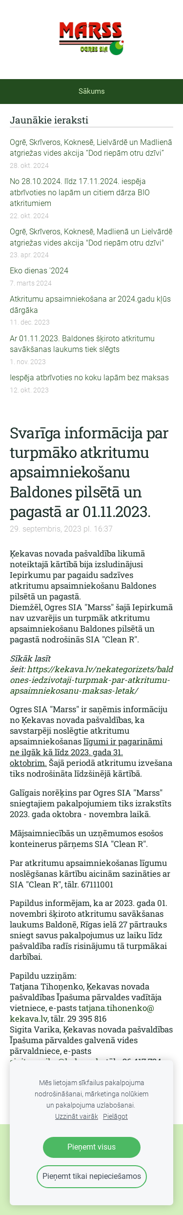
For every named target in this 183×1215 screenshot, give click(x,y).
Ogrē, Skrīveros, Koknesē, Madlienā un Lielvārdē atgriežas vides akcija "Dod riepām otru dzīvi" (91, 237)
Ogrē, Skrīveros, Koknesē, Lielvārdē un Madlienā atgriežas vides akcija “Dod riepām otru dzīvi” (91, 148)
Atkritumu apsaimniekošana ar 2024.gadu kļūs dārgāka (90, 304)
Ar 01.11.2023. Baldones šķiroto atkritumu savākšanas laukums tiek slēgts (82, 344)
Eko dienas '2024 (39, 270)
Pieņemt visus (91, 1147)
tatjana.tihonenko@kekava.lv (82, 1013)
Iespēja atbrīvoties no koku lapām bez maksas (89, 377)
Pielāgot (115, 1116)
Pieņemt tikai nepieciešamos (91, 1176)
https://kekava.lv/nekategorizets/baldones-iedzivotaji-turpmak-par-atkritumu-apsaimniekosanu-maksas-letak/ (91, 679)
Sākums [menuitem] (92, 91)
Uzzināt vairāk (76, 1116)
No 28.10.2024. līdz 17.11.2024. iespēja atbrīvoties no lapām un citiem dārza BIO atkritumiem (80, 192)
